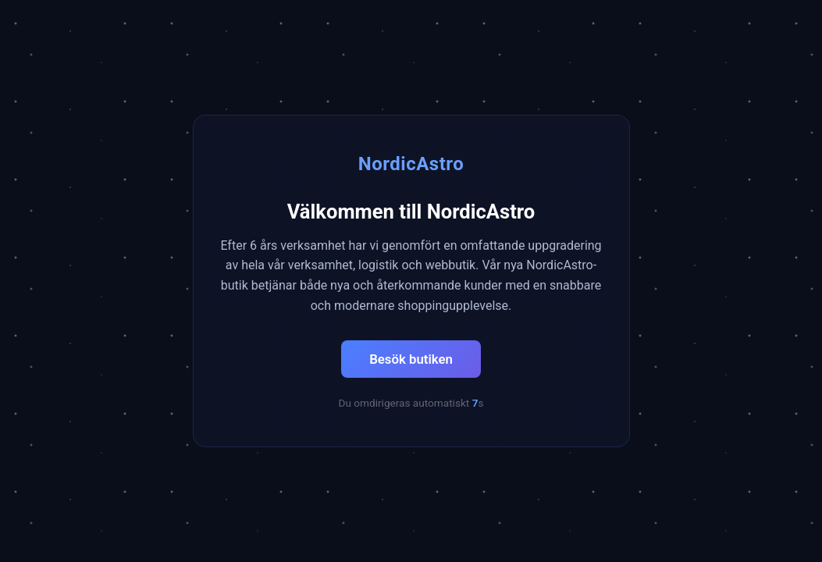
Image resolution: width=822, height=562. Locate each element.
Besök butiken (411, 359)
